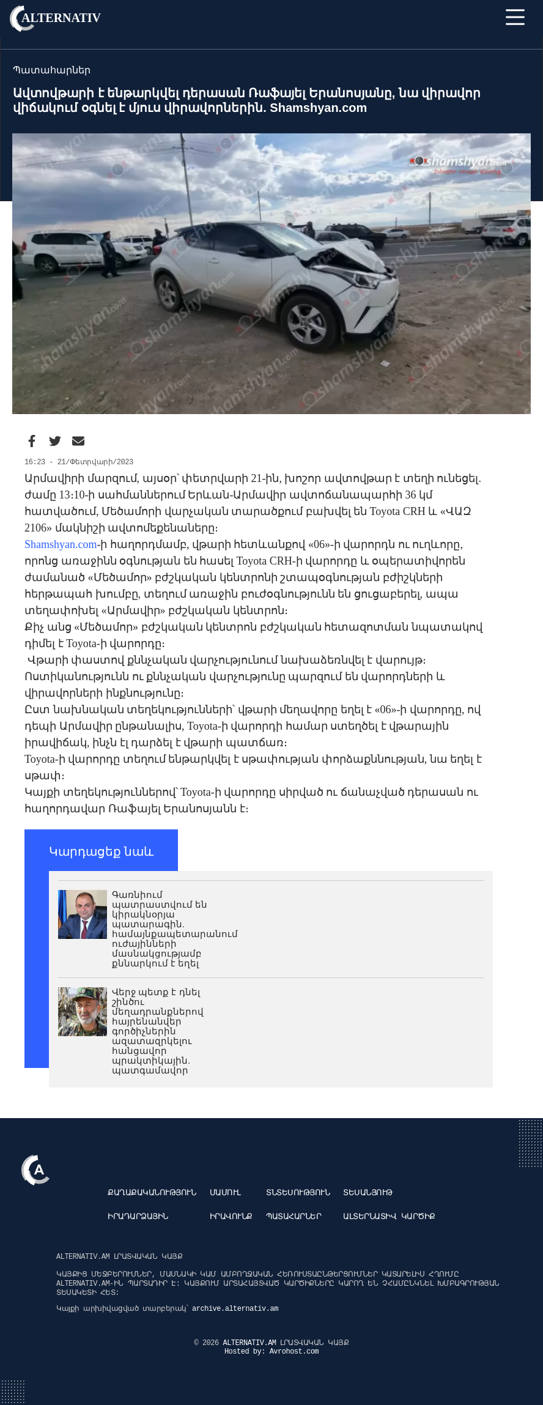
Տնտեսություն (298, 1193)
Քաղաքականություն (152, 1193)
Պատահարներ (293, 1216)
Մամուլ (225, 1193)
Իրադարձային (138, 1216)
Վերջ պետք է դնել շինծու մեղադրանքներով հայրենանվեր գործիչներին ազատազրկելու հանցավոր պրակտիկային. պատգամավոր (158, 1031)
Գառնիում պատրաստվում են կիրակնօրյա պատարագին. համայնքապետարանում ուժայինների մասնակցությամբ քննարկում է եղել (175, 928)
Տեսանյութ (368, 1193)
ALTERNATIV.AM (251, 1343)
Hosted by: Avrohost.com (271, 1352)
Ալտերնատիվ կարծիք (389, 1216)
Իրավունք (231, 1216)
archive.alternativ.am (235, 1309)
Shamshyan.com (60, 544)
